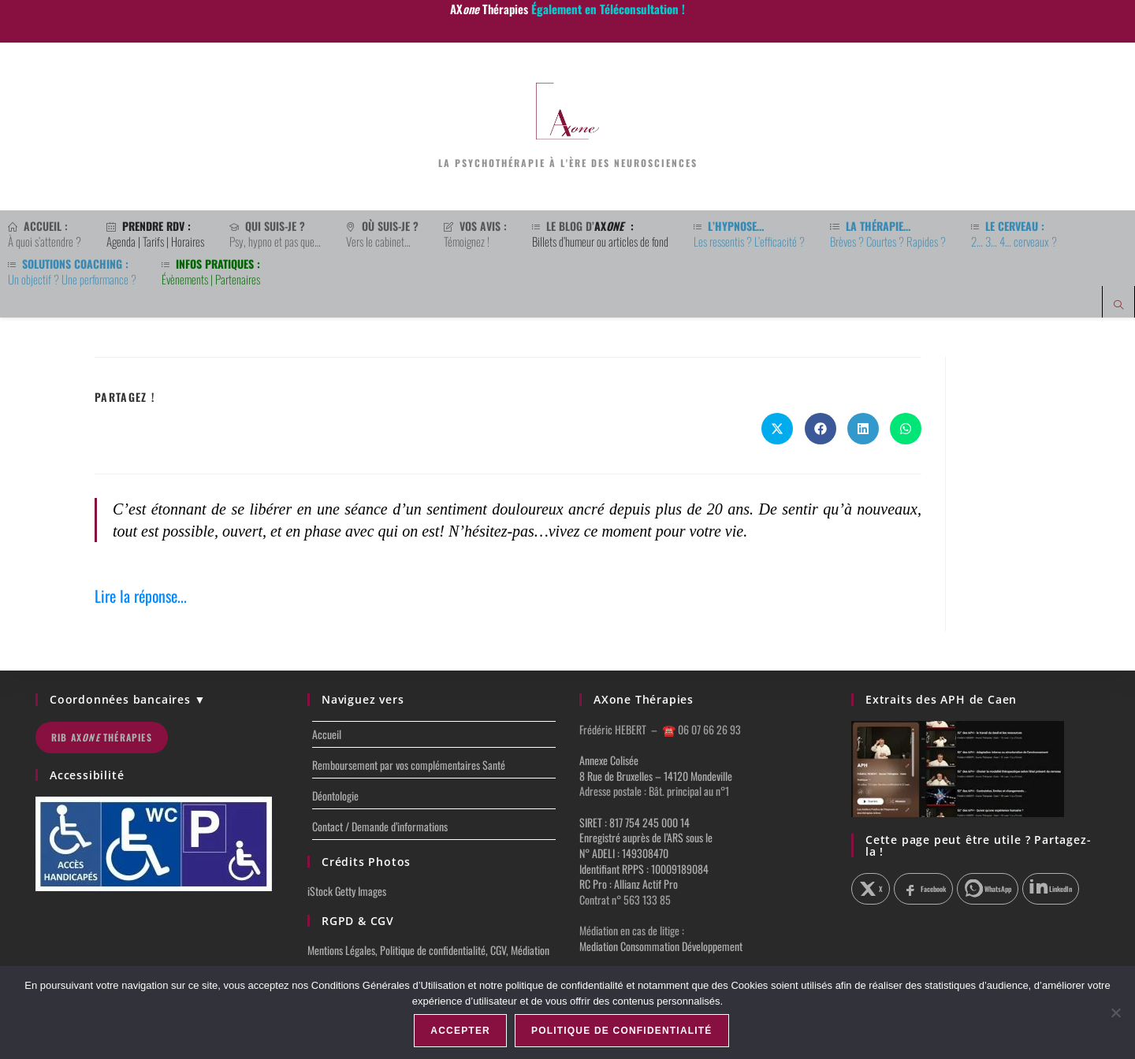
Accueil (326, 734)
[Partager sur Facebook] (820, 428)
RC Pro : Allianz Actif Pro (628, 883)
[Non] (1115, 1012)
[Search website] (1118, 305)
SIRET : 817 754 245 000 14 (634, 822)
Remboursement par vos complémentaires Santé (408, 764)
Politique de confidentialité (622, 1030)
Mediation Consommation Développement (660, 946)
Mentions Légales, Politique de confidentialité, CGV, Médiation (428, 950)
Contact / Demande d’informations (380, 826)
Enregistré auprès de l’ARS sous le (646, 837)
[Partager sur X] (870, 889)
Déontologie (335, 795)
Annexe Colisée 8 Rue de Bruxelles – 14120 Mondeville (655, 768)
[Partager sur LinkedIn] (863, 428)
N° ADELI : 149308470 (623, 853)
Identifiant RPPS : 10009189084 (644, 868)
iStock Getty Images (346, 890)
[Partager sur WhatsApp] (905, 428)
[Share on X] (777, 428)
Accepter (460, 1030)
